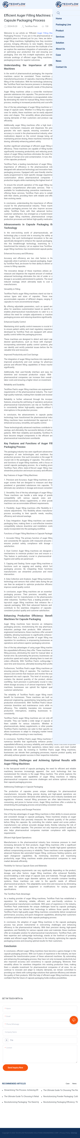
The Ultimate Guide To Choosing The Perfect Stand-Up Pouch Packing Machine (60, 1090)
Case (67, 1084)
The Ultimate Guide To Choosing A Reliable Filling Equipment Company (21, 1096)
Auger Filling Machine (47, 33)
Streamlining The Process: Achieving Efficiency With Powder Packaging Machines (21, 1090)
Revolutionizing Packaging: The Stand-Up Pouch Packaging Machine (21, 1102)
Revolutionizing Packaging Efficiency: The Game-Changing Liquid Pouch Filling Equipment (60, 1102)
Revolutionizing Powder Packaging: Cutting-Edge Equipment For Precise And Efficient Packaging (60, 1096)
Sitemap (73, 1133)
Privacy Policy (65, 1133)
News (74, 1084)
